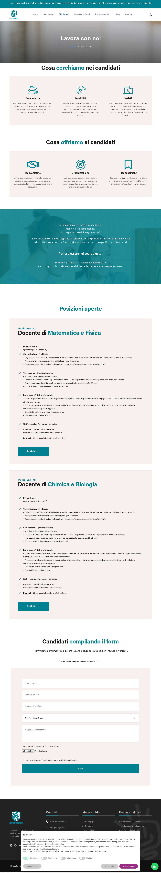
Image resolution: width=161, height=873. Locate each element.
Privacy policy (47, 760)
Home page (89, 822)
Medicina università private (132, 826)
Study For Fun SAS (18, 868)
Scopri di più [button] (32, 866)
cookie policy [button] (59, 844)
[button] (155, 866)
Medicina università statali (132, 822)
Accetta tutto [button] (128, 866)
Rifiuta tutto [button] (109, 866)
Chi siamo (88, 826)
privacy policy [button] (113, 839)
